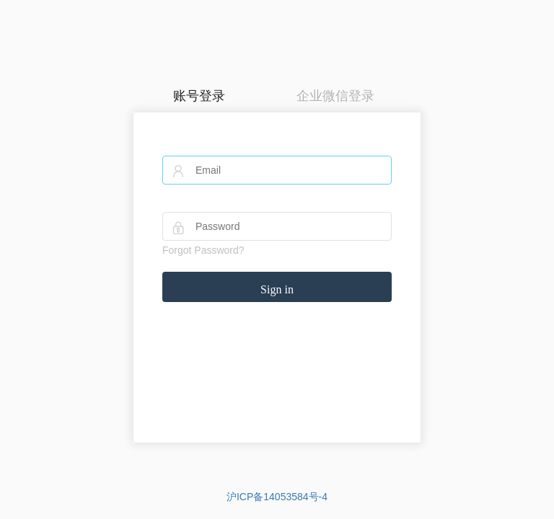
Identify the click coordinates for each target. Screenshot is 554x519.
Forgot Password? (203, 250)
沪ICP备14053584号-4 (277, 496)
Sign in (277, 289)
